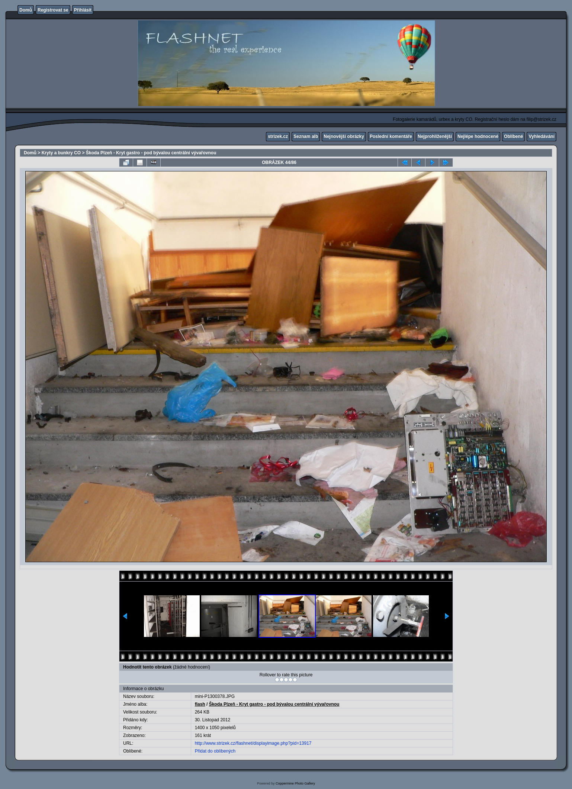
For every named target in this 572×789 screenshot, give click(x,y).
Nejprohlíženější (435, 136)
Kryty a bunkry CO (61, 152)
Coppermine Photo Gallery (295, 783)
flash (200, 704)
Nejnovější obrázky (344, 136)
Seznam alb (305, 136)
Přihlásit (82, 10)
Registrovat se (53, 10)
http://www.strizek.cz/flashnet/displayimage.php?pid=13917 (253, 743)
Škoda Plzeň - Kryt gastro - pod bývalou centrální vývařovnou (151, 152)
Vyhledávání (541, 136)
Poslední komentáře (391, 136)
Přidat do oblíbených (215, 751)
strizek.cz (278, 136)
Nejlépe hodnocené (477, 136)
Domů (25, 10)
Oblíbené (513, 136)
